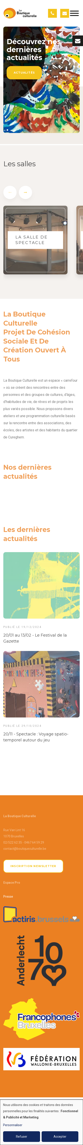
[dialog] (41, 1122)
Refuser (21, 1136)
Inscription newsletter (33, 866)
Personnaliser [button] (12, 1125)
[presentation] (10, 194)
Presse (8, 896)
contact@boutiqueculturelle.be (24, 848)
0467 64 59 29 (34, 842)
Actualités (24, 72)
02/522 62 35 (12, 842)
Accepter (60, 1136)
